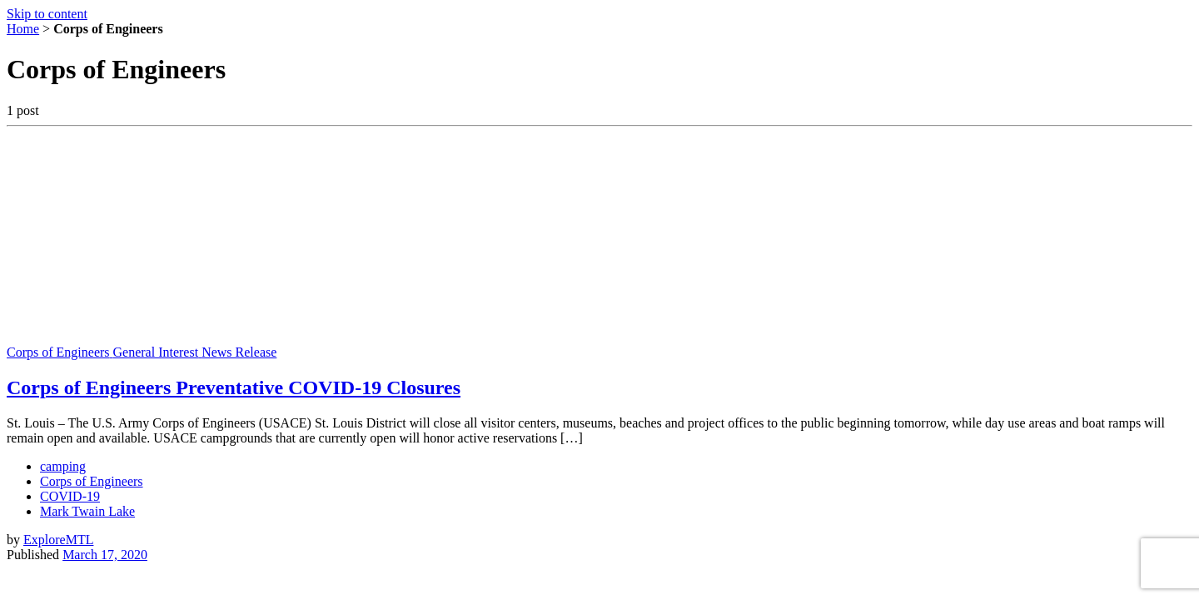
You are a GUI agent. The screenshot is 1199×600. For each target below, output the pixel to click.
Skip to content (47, 14)
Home (23, 29)
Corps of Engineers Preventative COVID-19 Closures (233, 387)
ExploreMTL (58, 539)
